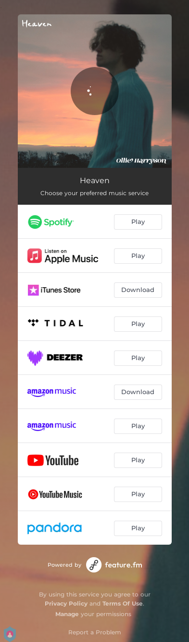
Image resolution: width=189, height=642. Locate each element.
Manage (67, 614)
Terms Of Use (122, 603)
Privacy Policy (66, 603)
